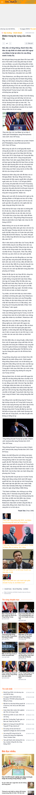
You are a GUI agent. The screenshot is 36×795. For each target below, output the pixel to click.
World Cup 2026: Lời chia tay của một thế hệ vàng (18, 693)
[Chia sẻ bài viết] (29, 43)
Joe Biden (25, 589)
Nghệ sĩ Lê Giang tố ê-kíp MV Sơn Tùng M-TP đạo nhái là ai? (18, 725)
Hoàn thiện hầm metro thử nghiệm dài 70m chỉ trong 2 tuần (18, 711)
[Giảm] (3, 43)
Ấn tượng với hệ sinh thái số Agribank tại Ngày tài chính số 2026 (18, 730)
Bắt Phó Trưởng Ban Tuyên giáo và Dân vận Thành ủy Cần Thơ (18, 720)
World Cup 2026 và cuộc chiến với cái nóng (18, 716)
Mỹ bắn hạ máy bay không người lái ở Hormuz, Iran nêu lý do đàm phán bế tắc (18, 705)
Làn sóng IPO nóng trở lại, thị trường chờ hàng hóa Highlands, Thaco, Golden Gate (18, 735)
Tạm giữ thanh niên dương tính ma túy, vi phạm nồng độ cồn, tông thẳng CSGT (18, 742)
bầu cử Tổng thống (17, 589)
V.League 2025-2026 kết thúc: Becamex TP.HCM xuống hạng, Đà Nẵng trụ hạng (18, 699)
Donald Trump (8, 589)
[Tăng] (10, 43)
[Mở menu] (2, 2)
